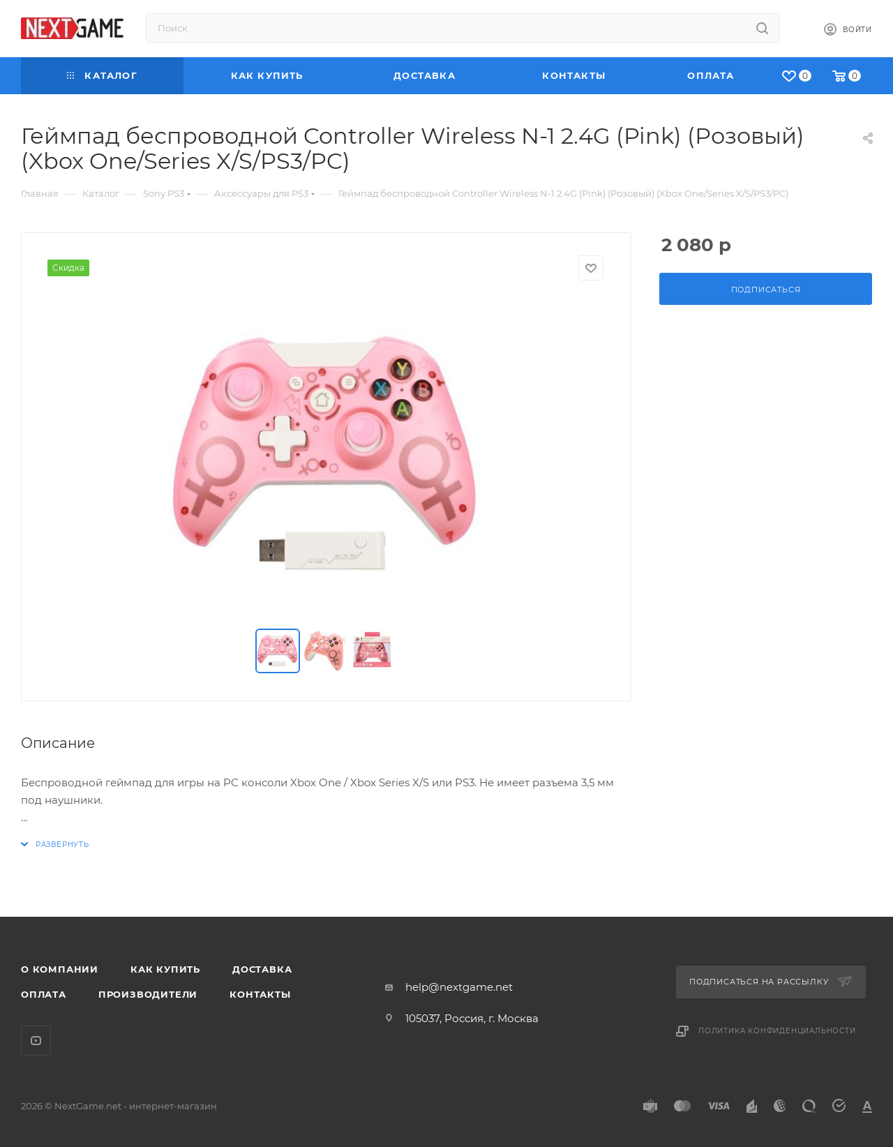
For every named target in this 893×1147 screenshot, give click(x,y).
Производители (147, 994)
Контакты (260, 994)
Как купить (165, 969)
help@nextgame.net (459, 987)
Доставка (262, 969)
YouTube (36, 1041)
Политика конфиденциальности (777, 1030)
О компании (59, 969)
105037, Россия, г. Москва (472, 1018)
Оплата (43, 994)
